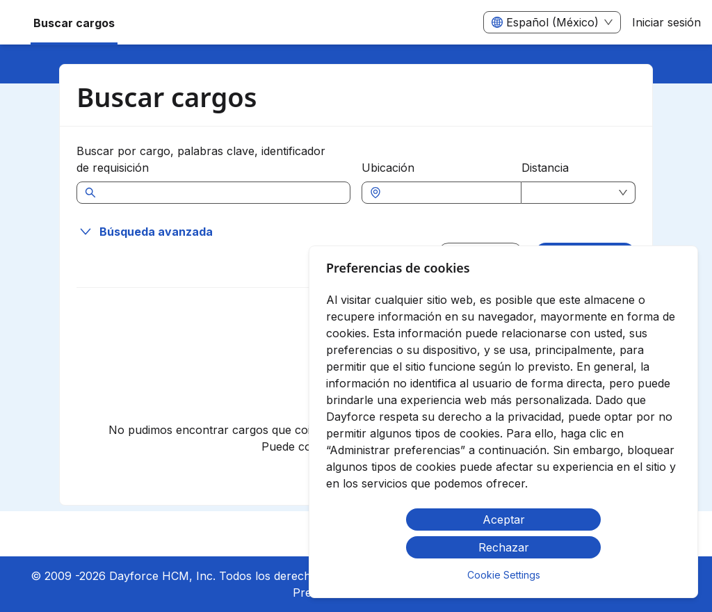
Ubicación (388, 168)
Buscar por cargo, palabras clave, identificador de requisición (200, 159)
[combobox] (448, 192)
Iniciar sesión (666, 22)
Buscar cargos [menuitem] (74, 23)
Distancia (545, 168)
